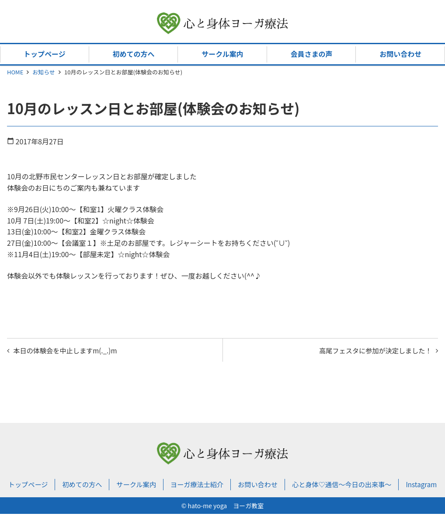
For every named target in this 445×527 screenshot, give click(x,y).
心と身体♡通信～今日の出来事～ (363, 486)
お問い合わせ (400, 54)
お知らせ (43, 72)
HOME (15, 72)
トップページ (45, 54)
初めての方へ (133, 54)
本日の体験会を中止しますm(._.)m (68, 351)
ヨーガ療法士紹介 (212, 486)
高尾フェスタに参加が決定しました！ (371, 351)
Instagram (222, 497)
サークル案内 (222, 54)
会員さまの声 (312, 54)
